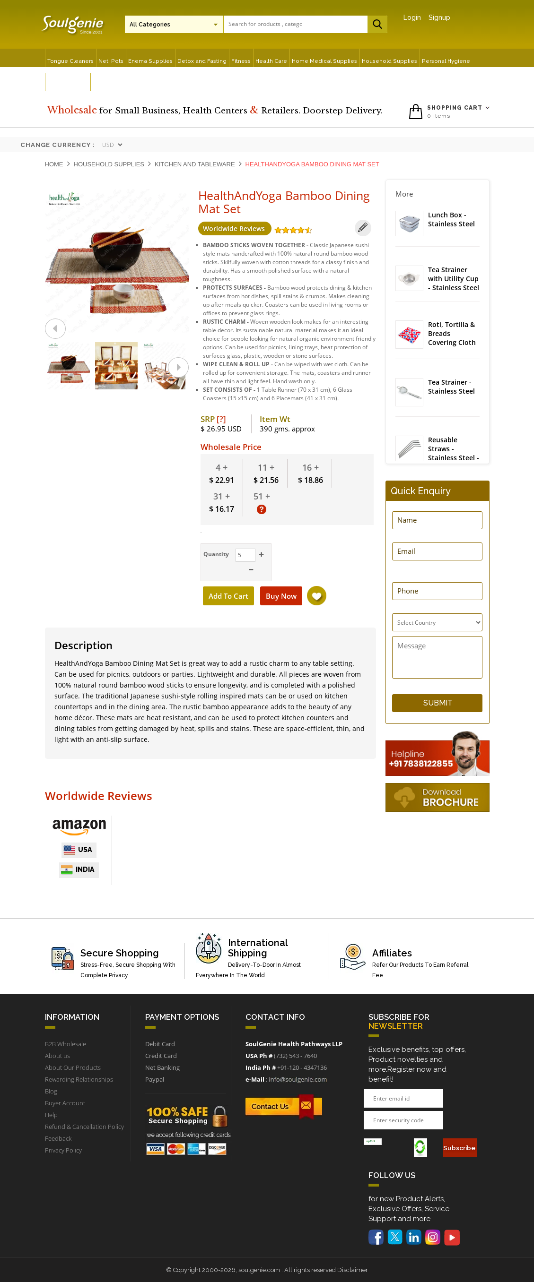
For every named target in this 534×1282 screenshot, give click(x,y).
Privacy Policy (63, 1150)
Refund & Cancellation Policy (84, 1126)
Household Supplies (109, 164)
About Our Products (73, 1067)
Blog (51, 1091)
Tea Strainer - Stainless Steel (451, 387)
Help (51, 1114)
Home (54, 164)
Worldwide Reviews (235, 228)
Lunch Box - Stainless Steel (451, 219)
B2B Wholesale (65, 1044)
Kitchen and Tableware (195, 164)
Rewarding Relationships (79, 1079)
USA (77, 850)
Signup (439, 17)
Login (412, 17)
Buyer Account (65, 1103)
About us (57, 1055)
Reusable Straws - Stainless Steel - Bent (453, 453)
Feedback (58, 1138)
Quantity (215, 554)
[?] (221, 418)
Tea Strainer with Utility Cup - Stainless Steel (453, 279)
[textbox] (265, 24)
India (78, 870)
